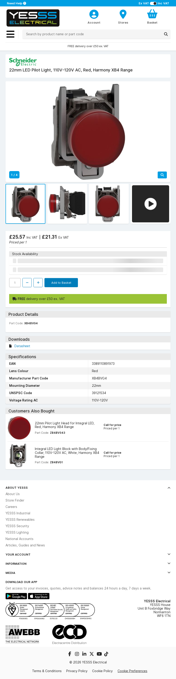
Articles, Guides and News (25, 545)
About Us (13, 494)
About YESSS (88, 487)
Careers (11, 507)
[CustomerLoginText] (94, 13)
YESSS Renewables (20, 519)
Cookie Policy (102, 671)
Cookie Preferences (132, 671)
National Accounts (19, 539)
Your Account (88, 554)
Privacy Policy (77, 671)
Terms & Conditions (47, 671)
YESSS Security (17, 526)
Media (88, 573)
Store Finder (15, 500)
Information (88, 563)
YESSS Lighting (17, 532)
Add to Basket (61, 282)
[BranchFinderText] (123, 16)
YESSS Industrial (18, 513)
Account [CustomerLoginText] (94, 22)
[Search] (165, 34)
